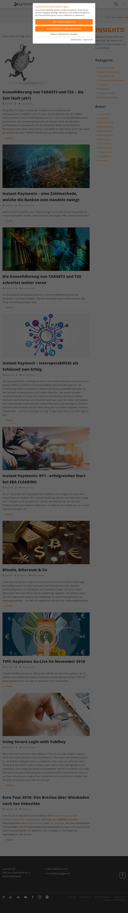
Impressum (88, 39)
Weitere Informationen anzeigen (64, 34)
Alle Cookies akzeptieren (64, 21)
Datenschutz (76, 39)
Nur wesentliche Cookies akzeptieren (64, 28)
